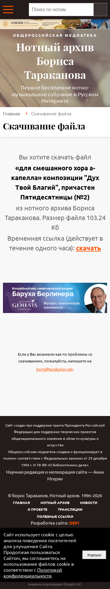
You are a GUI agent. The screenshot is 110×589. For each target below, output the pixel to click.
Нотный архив (55, 502)
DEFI (74, 523)
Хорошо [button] (94, 555)
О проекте (37, 509)
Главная (11, 113)
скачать (88, 248)
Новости (88, 502)
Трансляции (70, 509)
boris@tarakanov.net (54, 369)
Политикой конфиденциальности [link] (33, 572)
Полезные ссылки (55, 516)
